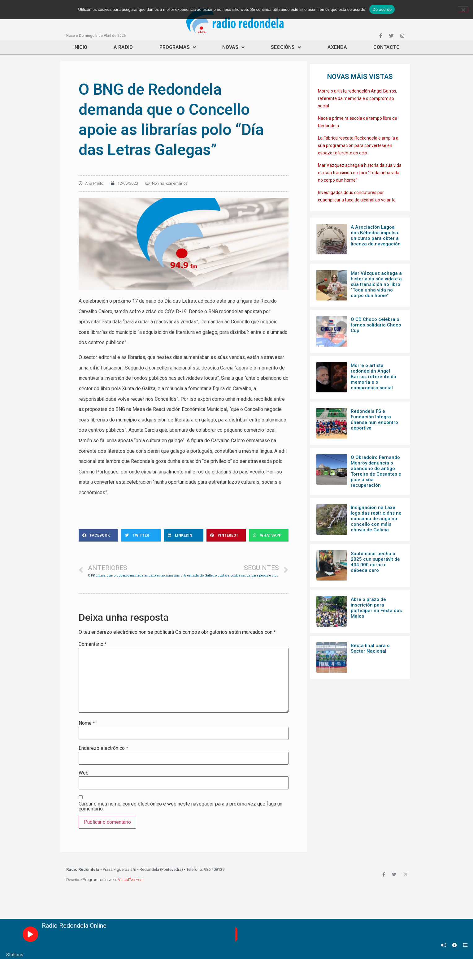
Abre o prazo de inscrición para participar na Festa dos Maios (376, 608)
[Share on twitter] (141, 535)
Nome (87, 723)
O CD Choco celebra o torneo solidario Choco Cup (376, 325)
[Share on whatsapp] (269, 535)
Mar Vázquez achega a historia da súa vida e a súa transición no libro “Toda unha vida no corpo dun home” (359, 173)
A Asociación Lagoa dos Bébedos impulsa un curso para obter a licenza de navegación (376, 235)
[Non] (463, 9)
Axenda (337, 47)
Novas (233, 47)
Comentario (93, 644)
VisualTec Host (131, 879)
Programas (177, 47)
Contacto (386, 47)
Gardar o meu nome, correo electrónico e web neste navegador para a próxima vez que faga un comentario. (180, 806)
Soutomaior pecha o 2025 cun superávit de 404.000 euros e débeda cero (375, 562)
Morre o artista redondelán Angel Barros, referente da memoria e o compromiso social (357, 98)
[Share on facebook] (98, 535)
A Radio (123, 47)
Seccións (286, 47)
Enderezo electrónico (103, 748)
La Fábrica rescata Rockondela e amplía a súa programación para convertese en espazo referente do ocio (358, 145)
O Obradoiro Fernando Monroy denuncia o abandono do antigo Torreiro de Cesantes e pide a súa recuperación (376, 471)
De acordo (382, 9)
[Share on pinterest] (226, 535)
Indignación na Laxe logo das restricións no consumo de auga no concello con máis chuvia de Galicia (376, 519)
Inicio (80, 47)
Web (84, 773)
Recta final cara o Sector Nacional (370, 648)
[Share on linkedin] (183, 535)
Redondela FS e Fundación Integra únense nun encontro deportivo (374, 419)
